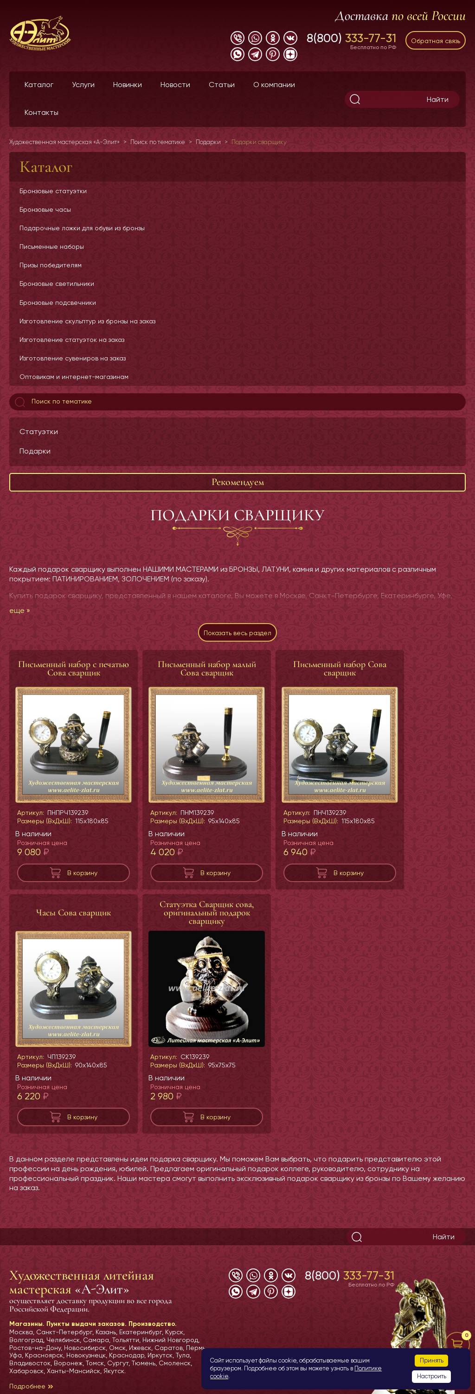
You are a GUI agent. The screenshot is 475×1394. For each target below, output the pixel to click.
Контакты (41, 112)
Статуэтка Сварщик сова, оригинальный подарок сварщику (207, 912)
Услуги (83, 84)
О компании (274, 84)
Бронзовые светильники (56, 283)
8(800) (351, 38)
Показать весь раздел (237, 633)
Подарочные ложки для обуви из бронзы (82, 228)
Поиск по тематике (52, 402)
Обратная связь (435, 40)
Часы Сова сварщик (73, 912)
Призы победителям (50, 265)
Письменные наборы (51, 246)
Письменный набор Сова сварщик (339, 668)
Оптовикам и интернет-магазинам (73, 376)
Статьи (222, 84)
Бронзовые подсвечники (57, 302)
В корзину (82, 873)
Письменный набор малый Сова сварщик (207, 668)
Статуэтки (38, 431)
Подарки (35, 451)
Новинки (127, 84)
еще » (19, 610)
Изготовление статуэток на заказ (71, 339)
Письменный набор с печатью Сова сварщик (73, 668)
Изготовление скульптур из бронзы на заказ (87, 321)
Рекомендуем (238, 482)
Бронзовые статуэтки (53, 191)
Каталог (39, 84)
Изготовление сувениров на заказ (72, 358)
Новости (175, 84)
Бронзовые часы (45, 209)
